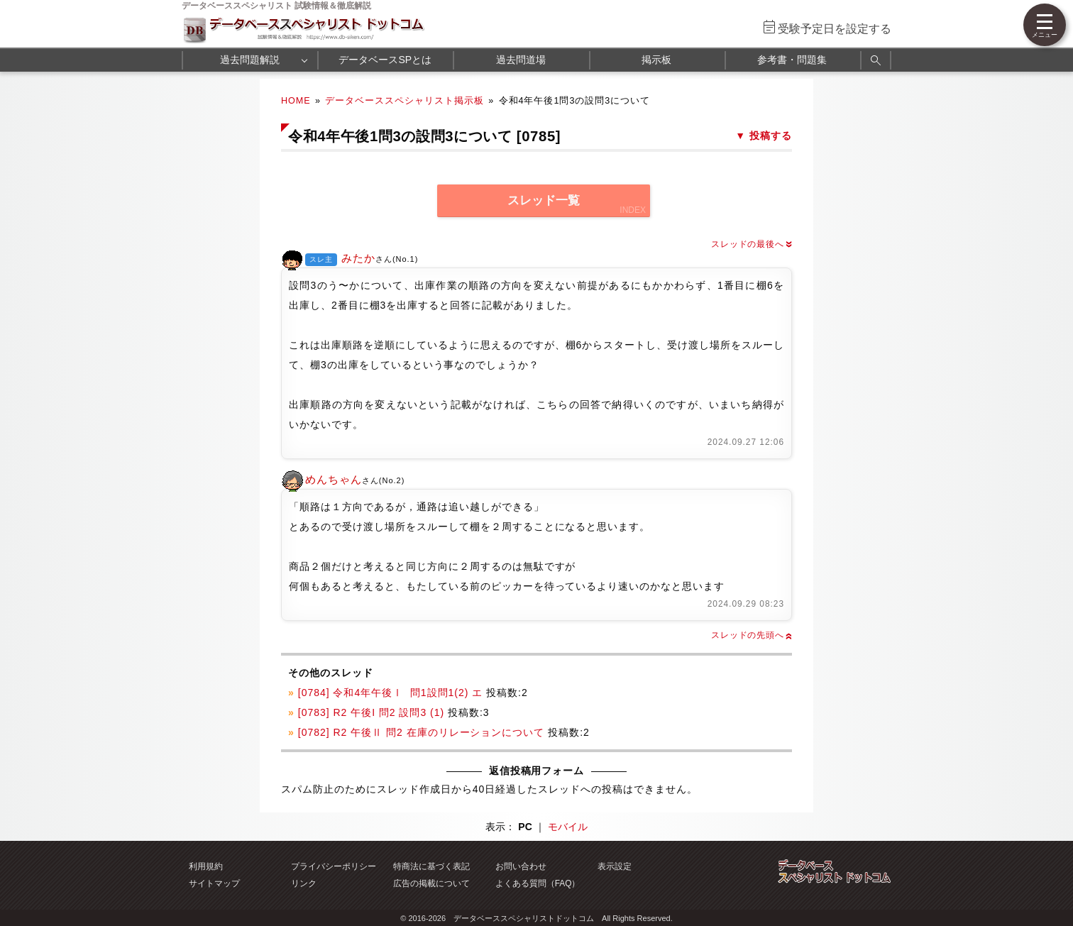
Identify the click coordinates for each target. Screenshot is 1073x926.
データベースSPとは (385, 59)
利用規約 (206, 866)
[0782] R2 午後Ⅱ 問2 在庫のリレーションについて (421, 732)
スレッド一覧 (543, 200)
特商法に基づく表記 (431, 866)
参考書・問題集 (792, 59)
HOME (296, 101)
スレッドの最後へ (751, 244)
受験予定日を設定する (834, 29)
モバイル (568, 826)
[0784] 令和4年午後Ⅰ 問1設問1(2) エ (390, 692)
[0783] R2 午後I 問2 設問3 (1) (371, 712)
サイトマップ (214, 883)
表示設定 (615, 866)
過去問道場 (521, 59)
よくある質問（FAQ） (537, 883)
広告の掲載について (431, 883)
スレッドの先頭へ (751, 635)
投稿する (770, 135)
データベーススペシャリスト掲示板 (404, 101)
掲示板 (656, 59)
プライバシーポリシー (333, 866)
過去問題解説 (250, 59)
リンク (304, 883)
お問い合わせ (520, 866)
